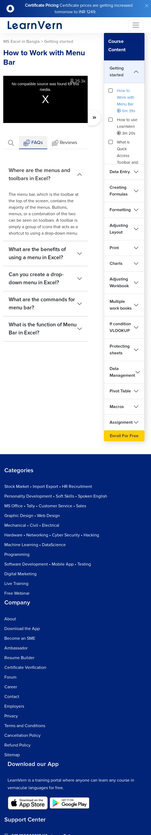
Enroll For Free (124, 436)
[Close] (146, 5)
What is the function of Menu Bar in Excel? (43, 328)
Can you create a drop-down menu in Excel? (36, 278)
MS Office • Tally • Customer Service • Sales (45, 506)
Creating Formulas (119, 191)
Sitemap (12, 755)
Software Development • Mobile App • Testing (47, 564)
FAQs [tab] (33, 142)
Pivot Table (120, 391)
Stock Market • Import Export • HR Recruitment (48, 486)
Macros (117, 406)
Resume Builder (19, 658)
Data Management (122, 372)
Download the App (22, 628)
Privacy (11, 716)
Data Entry (120, 171)
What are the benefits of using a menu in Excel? (37, 253)
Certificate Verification (25, 667)
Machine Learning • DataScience (35, 544)
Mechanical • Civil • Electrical (31, 525)
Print (114, 248)
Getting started (117, 72)
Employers (14, 706)
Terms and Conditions (24, 725)
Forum (10, 677)
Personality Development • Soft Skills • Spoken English (55, 496)
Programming (16, 554)
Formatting (120, 210)
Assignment (121, 422)
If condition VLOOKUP (120, 327)
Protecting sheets (120, 350)
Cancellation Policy (22, 735)
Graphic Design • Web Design (32, 515)
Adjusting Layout (119, 229)
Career (10, 687)
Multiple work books (121, 305)
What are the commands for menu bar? (42, 303)
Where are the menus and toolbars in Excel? (39, 174)
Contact (11, 696)
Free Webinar (16, 593)
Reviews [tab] (64, 142)
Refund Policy (17, 745)
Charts (116, 263)
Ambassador (16, 648)
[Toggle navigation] (135, 25)
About (10, 619)
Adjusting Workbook (119, 282)
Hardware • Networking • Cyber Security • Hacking (51, 535)
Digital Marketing (20, 574)
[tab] (11, 142)
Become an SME (19, 638)
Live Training (16, 583)
